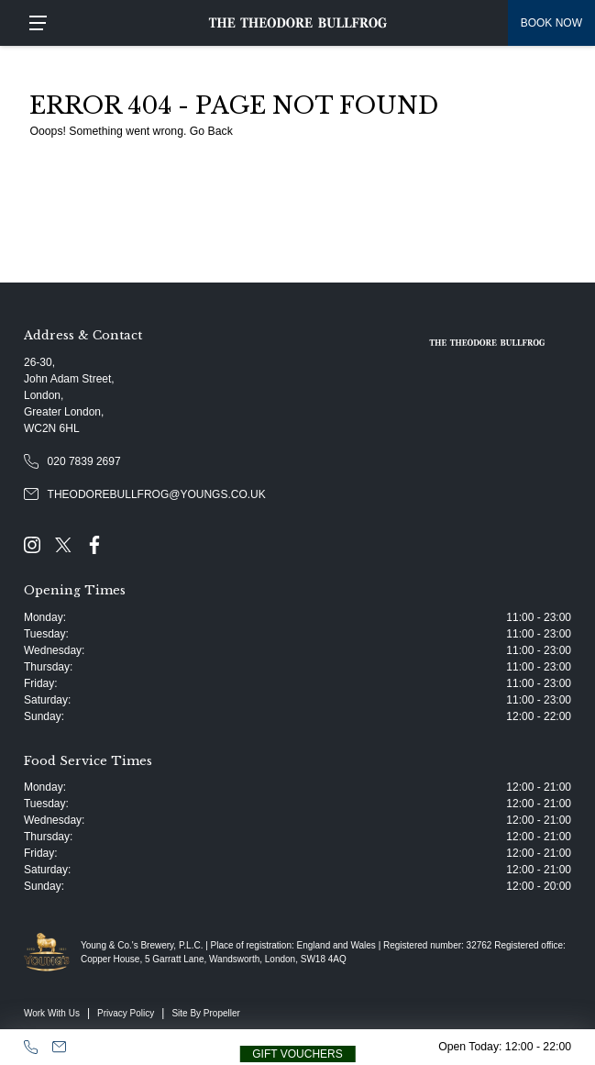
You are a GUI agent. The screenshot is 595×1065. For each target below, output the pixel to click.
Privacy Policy (125, 1013)
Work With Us (52, 1013)
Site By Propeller (205, 1013)
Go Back (211, 131)
